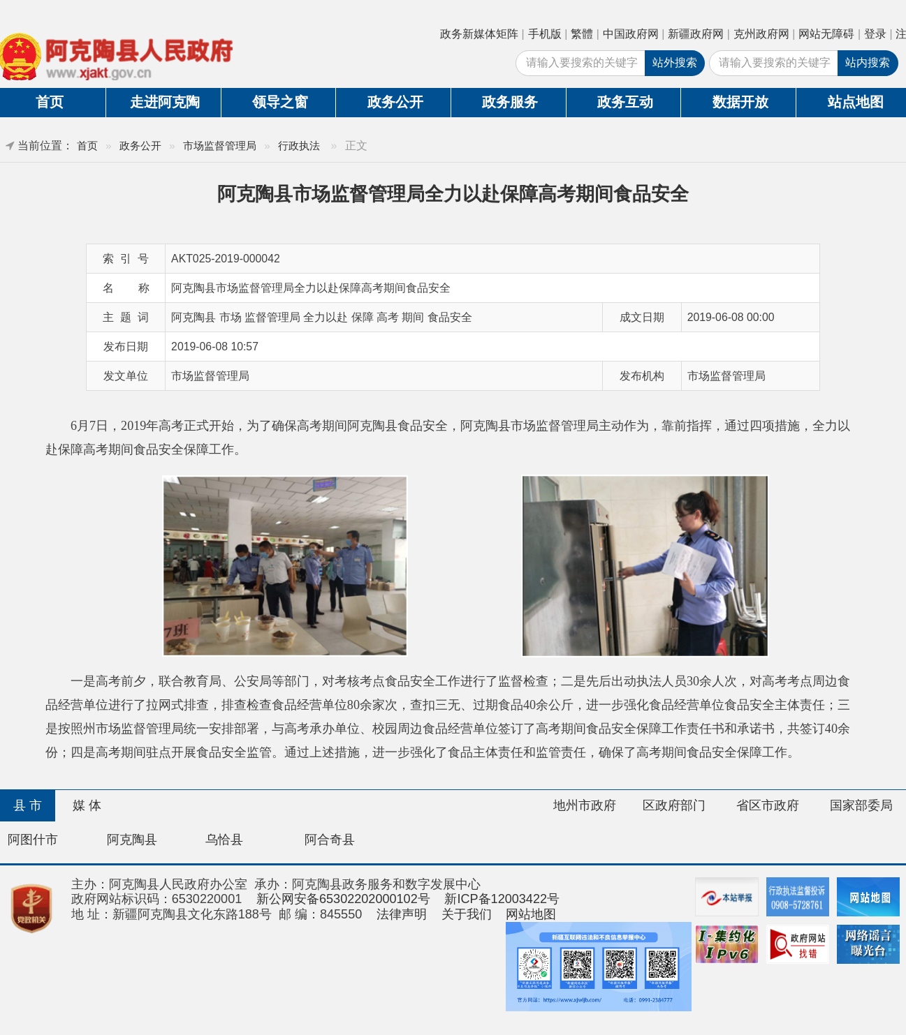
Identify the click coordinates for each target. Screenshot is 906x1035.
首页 (87, 145)
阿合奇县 (330, 840)
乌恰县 (224, 840)
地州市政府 (584, 805)
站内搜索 (867, 62)
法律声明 (402, 914)
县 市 (27, 805)
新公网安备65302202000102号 (343, 899)
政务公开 (395, 102)
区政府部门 (674, 805)
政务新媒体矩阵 (479, 34)
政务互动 (625, 102)
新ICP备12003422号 (502, 899)
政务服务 (510, 102)
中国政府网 (631, 34)
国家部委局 (861, 805)
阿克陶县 (132, 840)
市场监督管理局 (219, 145)
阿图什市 (33, 840)
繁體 (582, 34)
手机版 (545, 34)
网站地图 (531, 914)
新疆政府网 (696, 34)
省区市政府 (767, 805)
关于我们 (466, 914)
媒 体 (87, 805)
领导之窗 (280, 102)
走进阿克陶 (165, 102)
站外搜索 (674, 62)
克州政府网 (761, 34)
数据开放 (740, 102)
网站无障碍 (826, 34)
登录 (875, 34)
